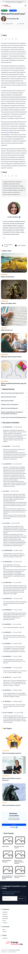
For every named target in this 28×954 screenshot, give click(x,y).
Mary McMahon (13, 18)
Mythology (4, 301)
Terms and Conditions (11, 951)
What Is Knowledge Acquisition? (12, 753)
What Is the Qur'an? (7, 330)
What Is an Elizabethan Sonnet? (11, 805)
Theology (4, 328)
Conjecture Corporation (15, 949)
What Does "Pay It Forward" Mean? (11, 356)
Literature (4, 274)
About (3, 929)
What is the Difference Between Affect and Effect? (7, 877)
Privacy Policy (3, 951)
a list (7, 132)
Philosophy (4, 354)
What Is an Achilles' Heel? (8, 303)
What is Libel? (5, 846)
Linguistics (5, 776)
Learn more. (20, 2)
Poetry (4, 802)
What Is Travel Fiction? (7, 276)
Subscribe (14, 824)
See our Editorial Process (7, 245)
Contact (4, 931)
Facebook (4, 938)
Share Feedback (20, 245)
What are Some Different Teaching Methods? (18, 862)
